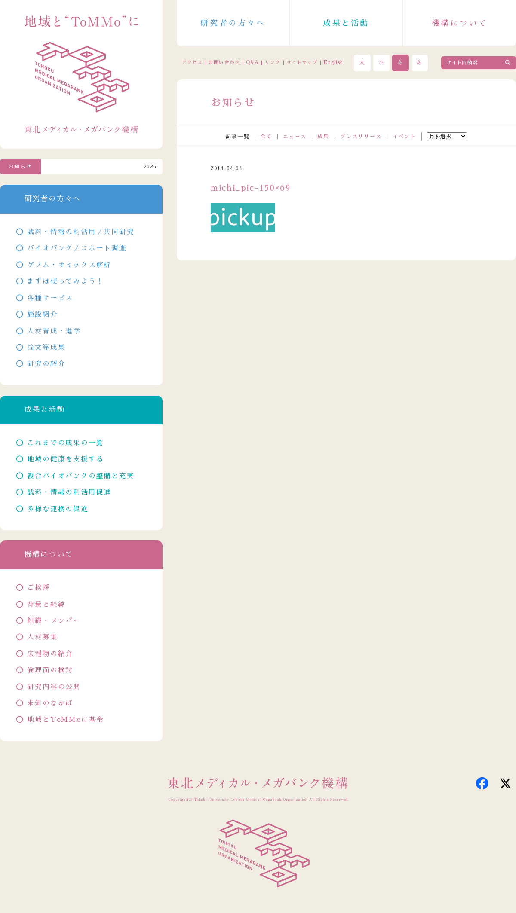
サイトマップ (301, 62)
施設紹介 (42, 314)
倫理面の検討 (50, 670)
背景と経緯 (46, 604)
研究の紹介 (46, 363)
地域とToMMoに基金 (65, 719)
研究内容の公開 (54, 687)
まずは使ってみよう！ (65, 281)
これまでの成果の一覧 (65, 443)
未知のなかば (50, 703)
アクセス (192, 62)
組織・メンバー (54, 620)
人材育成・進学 (54, 331)
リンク (272, 62)
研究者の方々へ (232, 23)
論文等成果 (46, 347)
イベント (404, 136)
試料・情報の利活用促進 (69, 492)
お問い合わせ (224, 62)
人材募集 (42, 637)
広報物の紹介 (50, 653)
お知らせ (20, 166)
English (333, 62)
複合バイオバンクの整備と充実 (80, 476)
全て (266, 136)
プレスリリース (361, 136)
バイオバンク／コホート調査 (76, 248)
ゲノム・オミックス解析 (69, 265)
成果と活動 (346, 23)
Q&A (252, 62)
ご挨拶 (38, 587)
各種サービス (50, 298)
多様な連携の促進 (57, 509)
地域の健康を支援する (65, 459)
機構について (460, 23)
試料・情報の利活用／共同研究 (80, 232)
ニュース (295, 136)
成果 (323, 136)
